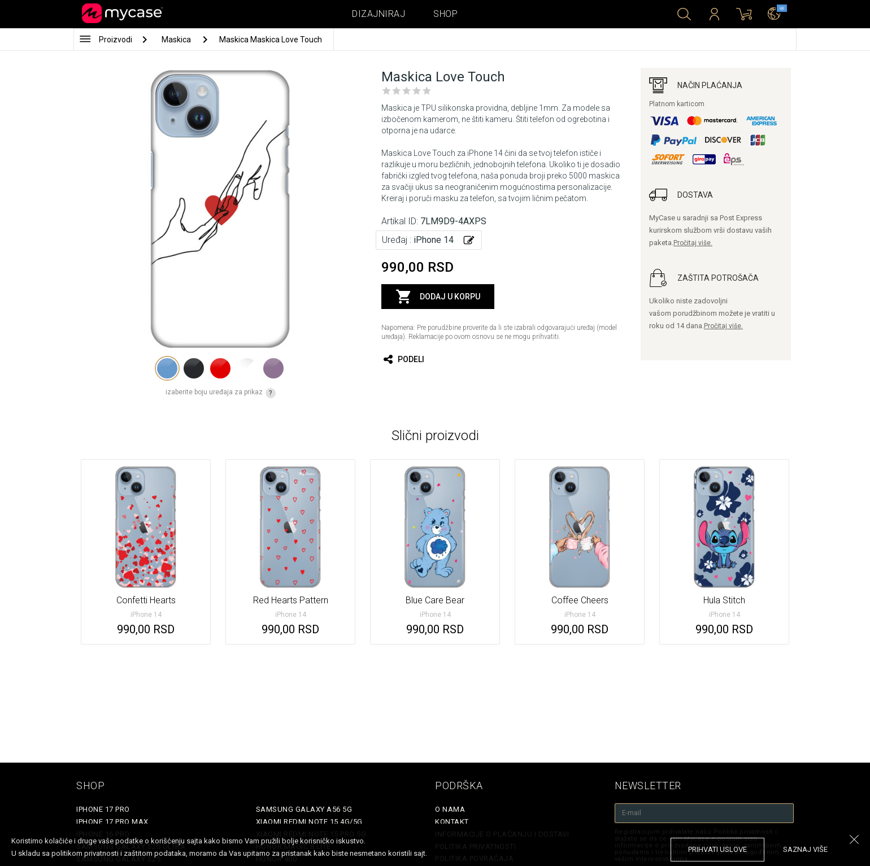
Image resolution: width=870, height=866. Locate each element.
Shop (445, 13)
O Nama (450, 809)
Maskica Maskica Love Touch (270, 39)
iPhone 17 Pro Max (112, 821)
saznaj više (805, 849)
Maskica (177, 39)
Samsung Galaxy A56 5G (304, 809)
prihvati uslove (717, 849)
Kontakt (452, 821)
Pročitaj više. (692, 243)
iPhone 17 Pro (103, 809)
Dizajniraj (378, 13)
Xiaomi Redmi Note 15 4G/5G (309, 821)
